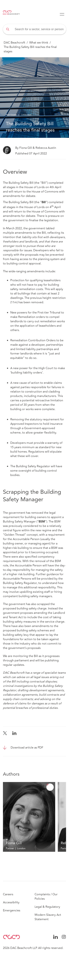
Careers (8, 894)
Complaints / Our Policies (46, 896)
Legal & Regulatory (47, 907)
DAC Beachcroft (14, 42)
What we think (38, 42)
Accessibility (11, 902)
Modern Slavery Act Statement (48, 917)
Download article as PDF (27, 747)
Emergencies (11, 910)
